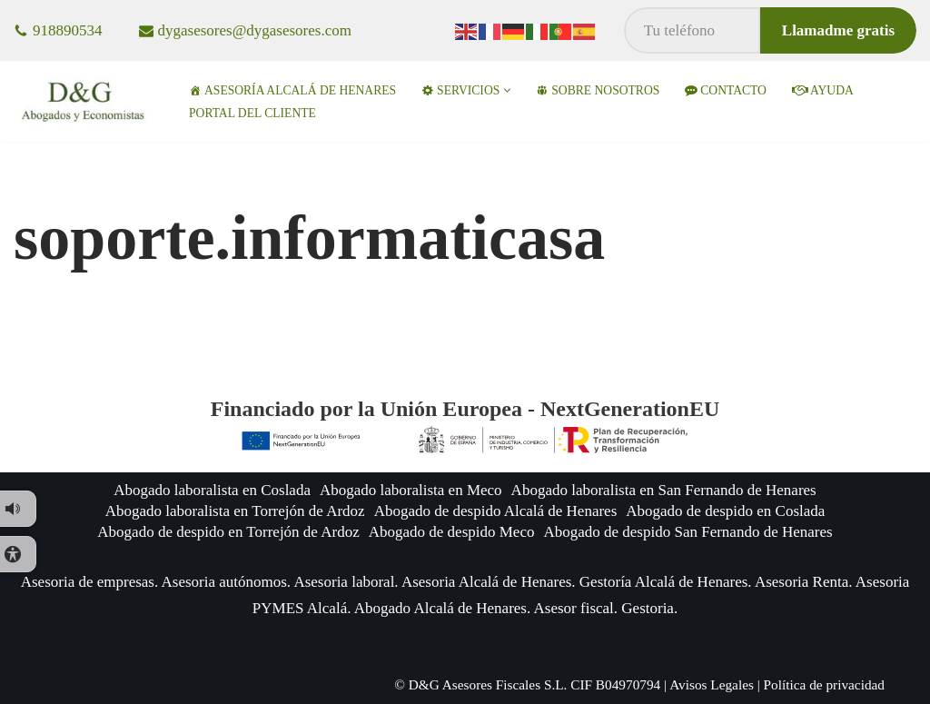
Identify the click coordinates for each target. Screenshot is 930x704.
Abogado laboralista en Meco (411, 490)
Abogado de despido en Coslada (725, 511)
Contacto (726, 90)
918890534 (68, 30)
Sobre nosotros (597, 90)
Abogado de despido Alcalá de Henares (496, 511)
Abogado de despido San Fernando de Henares (687, 531)
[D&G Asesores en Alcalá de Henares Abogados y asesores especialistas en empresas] (86, 101)
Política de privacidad (824, 684)
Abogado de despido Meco (452, 531)
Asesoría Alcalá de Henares (292, 90)
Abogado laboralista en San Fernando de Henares (663, 490)
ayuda (823, 90)
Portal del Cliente (252, 113)
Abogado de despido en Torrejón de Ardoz (228, 531)
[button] (507, 90)
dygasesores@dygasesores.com (254, 30)
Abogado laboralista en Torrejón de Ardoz (235, 511)
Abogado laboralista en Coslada (212, 490)
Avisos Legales (711, 684)
